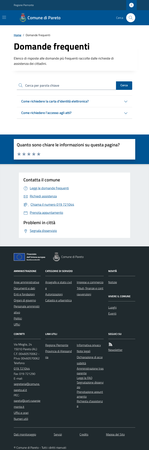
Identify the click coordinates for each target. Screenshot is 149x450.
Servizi (58, 434)
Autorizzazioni (54, 294)
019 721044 (22, 368)
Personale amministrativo (27, 309)
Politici (18, 318)
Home (17, 35)
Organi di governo (25, 300)
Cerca (124, 85)
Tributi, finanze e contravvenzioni (90, 291)
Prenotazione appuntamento (90, 394)
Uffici (17, 324)
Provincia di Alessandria (58, 354)
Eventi (112, 313)
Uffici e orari (21, 412)
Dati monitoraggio (25, 434)
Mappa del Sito (115, 434)
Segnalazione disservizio (90, 384)
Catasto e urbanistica (58, 300)
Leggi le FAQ (84, 378)
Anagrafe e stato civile (58, 285)
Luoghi (112, 307)
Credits (84, 434)
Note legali (83, 351)
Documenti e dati (24, 288)
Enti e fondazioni (24, 294)
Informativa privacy (89, 345)
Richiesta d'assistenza (90, 403)
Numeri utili (21, 418)
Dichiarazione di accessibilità (90, 360)
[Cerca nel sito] (129, 17)
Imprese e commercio (90, 282)
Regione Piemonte (24, 5)
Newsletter (115, 350)
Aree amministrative (26, 282)
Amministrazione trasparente (90, 370)
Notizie (112, 282)
